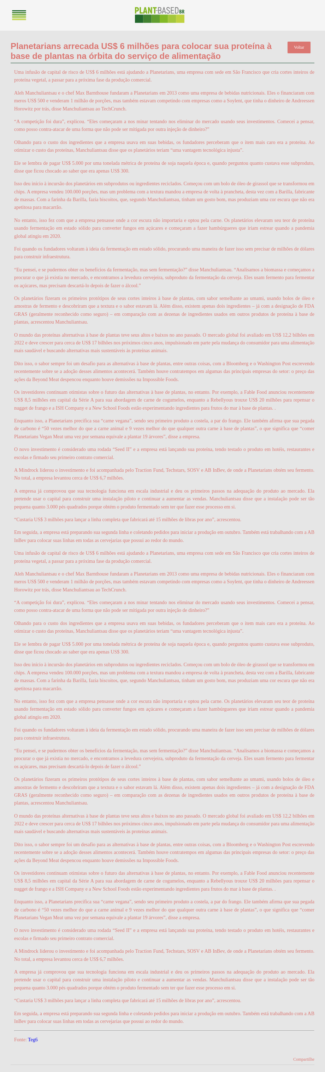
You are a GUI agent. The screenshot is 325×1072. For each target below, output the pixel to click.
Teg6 (33, 1039)
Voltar (299, 47)
